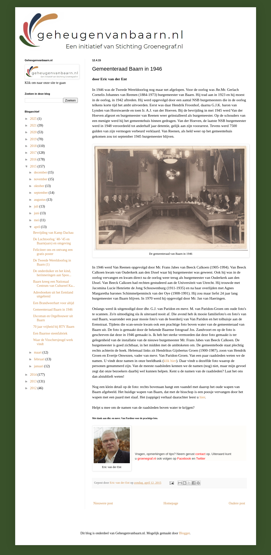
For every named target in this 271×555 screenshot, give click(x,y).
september (41, 192)
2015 (34, 166)
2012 (34, 388)
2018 (34, 146)
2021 (34, 125)
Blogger (184, 533)
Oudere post (237, 503)
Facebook (184, 458)
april (37, 227)
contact (200, 454)
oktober (39, 186)
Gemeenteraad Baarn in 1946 (53, 309)
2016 (34, 159)
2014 (34, 374)
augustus (40, 199)
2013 (34, 381)
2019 (34, 139)
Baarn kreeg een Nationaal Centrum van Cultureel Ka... (54, 284)
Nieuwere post (103, 503)
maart (38, 352)
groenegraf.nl (147, 458)
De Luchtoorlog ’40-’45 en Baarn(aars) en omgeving (52, 241)
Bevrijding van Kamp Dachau (53, 232)
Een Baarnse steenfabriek (50, 333)
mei (37, 220)
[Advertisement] (49, 423)
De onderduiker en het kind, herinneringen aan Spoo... (52, 273)
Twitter (200, 458)
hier (202, 397)
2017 (34, 152)
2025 (34, 118)
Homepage (171, 503)
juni (37, 213)
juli (36, 206)
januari (39, 366)
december (41, 172)
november (41, 179)
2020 (34, 132)
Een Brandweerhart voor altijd (53, 303)
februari (40, 359)
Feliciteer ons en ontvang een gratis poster (53, 252)
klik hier (170, 361)
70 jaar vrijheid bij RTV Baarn (53, 326)
